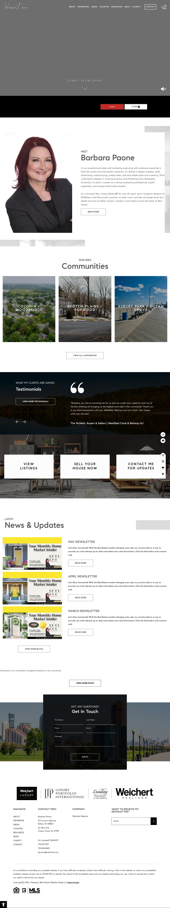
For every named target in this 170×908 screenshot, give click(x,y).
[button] (3, 904)
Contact (150, 7)
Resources (116, 7)
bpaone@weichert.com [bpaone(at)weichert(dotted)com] (48, 852)
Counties (104, 7)
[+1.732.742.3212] (163, 434)
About (72, 7)
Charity (136, 7)
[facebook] (163, 455)
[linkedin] (163, 473)
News (127, 7)
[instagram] (163, 461)
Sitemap (34, 883)
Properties (83, 7)
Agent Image (73, 883)
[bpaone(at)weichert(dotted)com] (163, 440)
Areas (94, 7)
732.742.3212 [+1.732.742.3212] (43, 844)
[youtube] (163, 467)
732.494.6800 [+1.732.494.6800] (44, 848)
